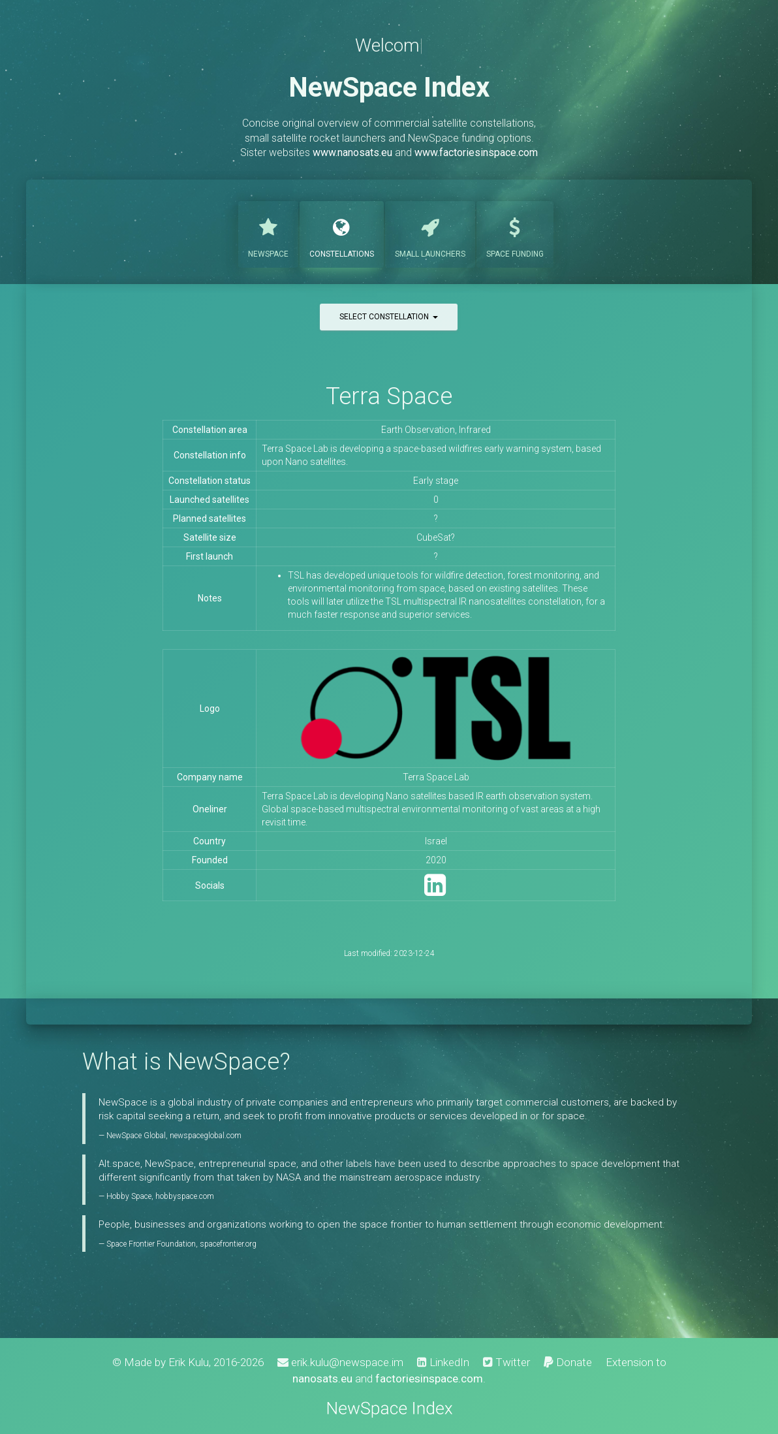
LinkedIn (443, 1362)
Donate (568, 1362)
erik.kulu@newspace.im (340, 1362)
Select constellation (388, 316)
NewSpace (268, 233)
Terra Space (389, 396)
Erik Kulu (188, 1362)
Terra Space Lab (436, 777)
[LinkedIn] (435, 891)
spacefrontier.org (228, 1244)
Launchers (430, 233)
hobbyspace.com (184, 1196)
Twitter (506, 1362)
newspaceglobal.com (205, 1135)
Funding (515, 233)
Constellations (341, 233)
